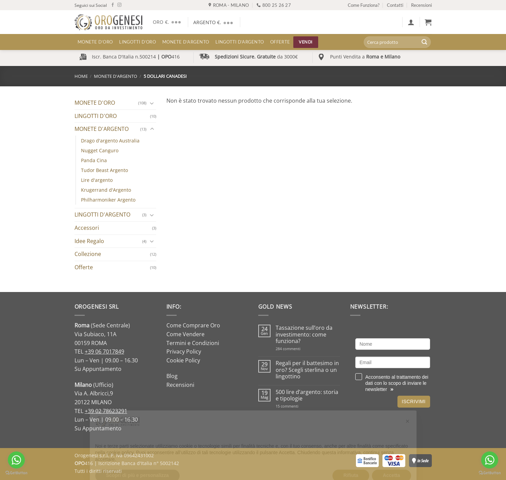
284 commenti (300, 348)
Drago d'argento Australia (110, 140)
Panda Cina (94, 160)
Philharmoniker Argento (108, 199)
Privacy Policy (183, 351)
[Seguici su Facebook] (113, 5)
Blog (172, 376)
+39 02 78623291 (106, 411)
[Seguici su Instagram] (119, 5)
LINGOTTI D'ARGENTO (102, 214)
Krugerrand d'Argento (106, 190)
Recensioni (421, 5)
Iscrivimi (414, 401)
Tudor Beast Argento (104, 170)
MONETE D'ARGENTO (115, 76)
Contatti (395, 5)
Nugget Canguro (99, 150)
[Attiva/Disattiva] (152, 103)
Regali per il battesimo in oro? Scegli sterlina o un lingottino (307, 370)
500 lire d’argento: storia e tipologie (307, 395)
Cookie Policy (183, 360)
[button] (411, 22)
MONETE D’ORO (95, 42)
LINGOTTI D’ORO (137, 42)
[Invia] (424, 42)
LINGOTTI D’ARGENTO (239, 42)
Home (81, 76)
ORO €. (168, 22)
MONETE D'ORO (95, 102)
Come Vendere (185, 334)
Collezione (88, 254)
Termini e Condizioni (192, 343)
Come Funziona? (363, 5)
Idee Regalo (89, 241)
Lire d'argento (97, 180)
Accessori (87, 228)
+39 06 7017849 (104, 351)
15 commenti (296, 406)
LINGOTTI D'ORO (96, 116)
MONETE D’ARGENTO (185, 42)
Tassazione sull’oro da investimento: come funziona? (304, 334)
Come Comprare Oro (193, 325)
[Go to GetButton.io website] (490, 473)
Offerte (280, 42)
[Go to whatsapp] (489, 459)
